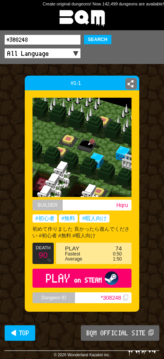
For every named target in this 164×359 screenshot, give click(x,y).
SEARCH (98, 39)
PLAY (82, 278)
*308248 (114, 298)
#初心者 (45, 218)
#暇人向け (94, 218)
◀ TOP (19, 333)
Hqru (122, 205)
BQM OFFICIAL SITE (120, 333)
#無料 (68, 218)
